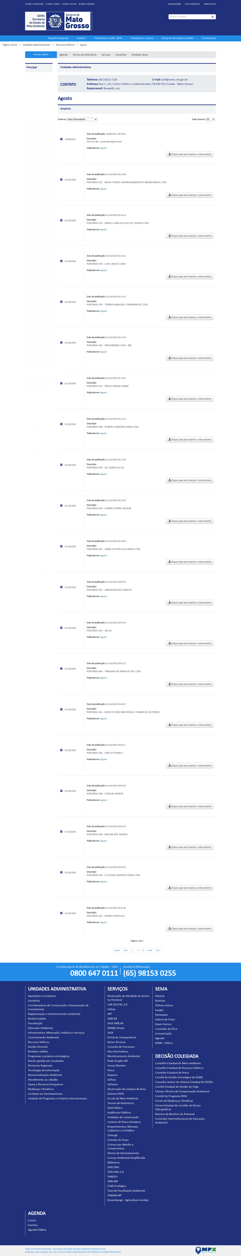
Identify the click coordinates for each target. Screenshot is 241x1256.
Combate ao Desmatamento (35, 347)
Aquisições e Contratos (38, 145)
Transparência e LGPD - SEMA (108, 38)
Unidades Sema (139, 55)
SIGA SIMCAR (33, 425)
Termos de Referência (85, 55)
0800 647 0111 (94, 974)
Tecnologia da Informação (34, 298)
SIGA (29, 437)
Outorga (31, 577)
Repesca (31, 495)
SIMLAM (31, 641)
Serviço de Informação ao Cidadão (177, 38)
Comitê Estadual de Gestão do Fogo (177, 1086)
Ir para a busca (69, 4)
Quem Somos (163, 1024)
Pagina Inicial (33, 78)
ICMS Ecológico (34, 648)
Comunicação (163, 1033)
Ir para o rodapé (86, 4)
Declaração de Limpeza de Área (126, 1089)
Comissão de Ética (166, 1029)
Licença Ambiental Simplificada (126, 1158)
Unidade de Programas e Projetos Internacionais (38, 359)
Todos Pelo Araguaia (36, 108)
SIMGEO (31, 635)
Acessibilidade (174, 4)
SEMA (29, 84)
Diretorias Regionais (37, 289)
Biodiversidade (34, 190)
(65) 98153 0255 (149, 974)
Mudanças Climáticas (37, 338)
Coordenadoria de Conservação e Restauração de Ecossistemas (36, 164)
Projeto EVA (32, 114)
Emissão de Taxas (35, 583)
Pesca (29, 489)
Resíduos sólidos (35, 261)
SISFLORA (31, 623)
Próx (150, 950)
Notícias (160, 1000)
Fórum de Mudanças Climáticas (174, 1101)
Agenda (63, 55)
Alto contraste (192, 4)
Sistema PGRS (33, 522)
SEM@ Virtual (33, 431)
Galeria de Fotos (165, 1019)
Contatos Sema (209, 38)
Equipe (159, 1010)
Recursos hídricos (65, 45)
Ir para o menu (53, 4)
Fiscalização (33, 197)
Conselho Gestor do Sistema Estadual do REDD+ (184, 1082)
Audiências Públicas (36, 546)
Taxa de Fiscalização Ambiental (126, 1190)
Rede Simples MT (35, 476)
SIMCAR (30, 419)
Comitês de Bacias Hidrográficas (39, 244)
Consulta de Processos (37, 455)
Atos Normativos (34, 461)
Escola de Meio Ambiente (39, 528)
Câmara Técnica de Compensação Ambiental (182, 1091)
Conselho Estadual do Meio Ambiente (178, 1063)
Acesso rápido (41, 54)
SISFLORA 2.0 (33, 629)
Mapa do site (210, 4)
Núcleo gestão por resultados (36, 280)
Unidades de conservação (39, 552)
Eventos (33, 1225)
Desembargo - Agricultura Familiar (128, 1200)
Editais (30, 407)
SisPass (30, 501)
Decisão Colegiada (35, 368)
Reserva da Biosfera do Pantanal (175, 1114)
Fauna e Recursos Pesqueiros (36, 329)
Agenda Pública (37, 1230)
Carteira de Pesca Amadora (124, 1122)
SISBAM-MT (32, 663)
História (160, 996)
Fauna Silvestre (34, 483)
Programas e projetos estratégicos (38, 270)
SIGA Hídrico (32, 540)
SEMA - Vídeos (164, 1043)
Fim (157, 950)
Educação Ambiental (37, 204)
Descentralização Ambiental (36, 308)
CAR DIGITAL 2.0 (34, 401)
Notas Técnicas (34, 449)
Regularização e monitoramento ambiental (35, 179)
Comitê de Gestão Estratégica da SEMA (179, 1077)
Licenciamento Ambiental (34, 227)
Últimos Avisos (164, 1005)
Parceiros (31, 96)
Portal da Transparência (38, 443)
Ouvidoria (81, 38)
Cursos (32, 1220)
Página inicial (10, 45)
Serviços (106, 55)
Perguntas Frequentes (58, 38)
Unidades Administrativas (36, 45)
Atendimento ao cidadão (35, 319)
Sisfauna (30, 507)
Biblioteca (31, 617)
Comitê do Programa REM (171, 1096)
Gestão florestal (35, 253)
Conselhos (120, 55)
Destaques (161, 1015)
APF (28, 413)
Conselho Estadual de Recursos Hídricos (179, 1068)
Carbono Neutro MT (36, 102)
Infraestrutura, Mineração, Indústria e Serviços (38, 215)
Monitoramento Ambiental (123, 1056)
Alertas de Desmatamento (123, 1153)
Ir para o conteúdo (34, 4)
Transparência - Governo (141, 38)
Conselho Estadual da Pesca (172, 1072)
